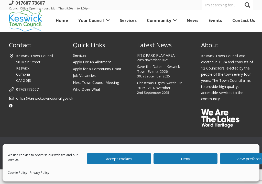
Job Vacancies (84, 75)
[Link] (25, 20)
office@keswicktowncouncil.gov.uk (44, 98)
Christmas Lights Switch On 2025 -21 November (159, 85)
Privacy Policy (39, 172)
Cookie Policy (17, 172)
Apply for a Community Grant (97, 68)
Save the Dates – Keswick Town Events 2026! (158, 69)
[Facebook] (11, 106)
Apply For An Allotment (92, 62)
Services (79, 55)
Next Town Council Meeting (96, 82)
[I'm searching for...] (227, 5)
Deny (185, 158)
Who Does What (86, 89)
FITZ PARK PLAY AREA (156, 55)
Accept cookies (119, 158)
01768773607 (27, 89)
